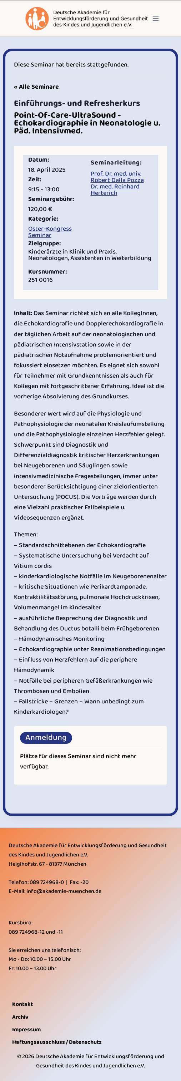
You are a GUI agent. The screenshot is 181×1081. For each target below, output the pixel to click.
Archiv (20, 1017)
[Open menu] (155, 18)
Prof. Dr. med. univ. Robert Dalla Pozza (117, 177)
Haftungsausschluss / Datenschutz (57, 1042)
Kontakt (22, 1004)
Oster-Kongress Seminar (50, 232)
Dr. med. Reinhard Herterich (115, 190)
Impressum (26, 1029)
